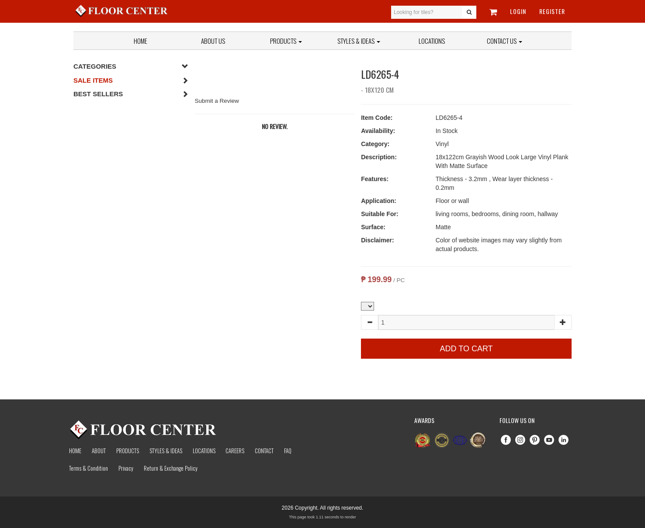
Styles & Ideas (165, 450)
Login (518, 11)
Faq (287, 450)
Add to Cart (466, 348)
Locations (432, 40)
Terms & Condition (88, 468)
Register (552, 11)
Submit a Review (217, 101)
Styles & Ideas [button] (358, 40)
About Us (213, 40)
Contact (264, 450)
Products (286, 40)
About (99, 450)
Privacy (125, 468)
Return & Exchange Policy (171, 468)
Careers (234, 450)
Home (140, 40)
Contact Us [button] (504, 40)
